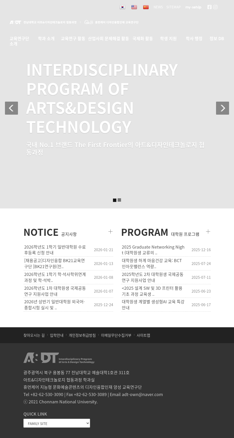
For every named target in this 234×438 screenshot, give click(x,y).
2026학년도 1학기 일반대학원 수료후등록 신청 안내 (55, 250)
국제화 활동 (142, 38)
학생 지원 (168, 38)
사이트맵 (143, 335)
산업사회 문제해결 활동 (108, 38)
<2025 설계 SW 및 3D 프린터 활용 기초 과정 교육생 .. (152, 291)
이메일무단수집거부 (116, 335)
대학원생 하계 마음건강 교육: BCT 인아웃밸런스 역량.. (152, 263)
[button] (8, 104)
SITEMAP (173, 6)
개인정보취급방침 (82, 335)
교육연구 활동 (73, 38)
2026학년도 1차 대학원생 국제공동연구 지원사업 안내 (55, 291)
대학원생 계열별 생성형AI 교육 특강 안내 (153, 305)
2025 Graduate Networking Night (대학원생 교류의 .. (153, 250)
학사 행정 (194, 38)
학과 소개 (46, 38)
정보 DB (217, 38)
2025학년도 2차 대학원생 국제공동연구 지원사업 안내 (153, 277)
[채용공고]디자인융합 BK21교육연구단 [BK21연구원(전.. (54, 263)
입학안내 (57, 335)
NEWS (158, 6)
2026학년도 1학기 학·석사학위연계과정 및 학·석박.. (55, 277)
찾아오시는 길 (34, 335)
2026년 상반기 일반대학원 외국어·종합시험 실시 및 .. (54, 305)
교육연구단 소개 (19, 40)
